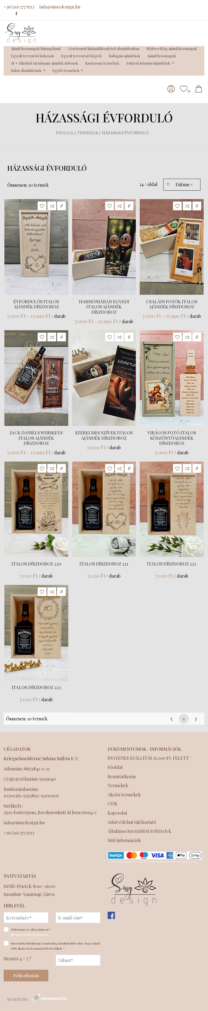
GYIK (113, 804)
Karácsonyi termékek (102, 63)
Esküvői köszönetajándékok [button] (148, 63)
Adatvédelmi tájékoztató (132, 822)
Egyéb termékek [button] (66, 70)
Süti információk (124, 840)
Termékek (88, 132)
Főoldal (65, 132)
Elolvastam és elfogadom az (29, 931)
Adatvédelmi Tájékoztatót (29, 934)
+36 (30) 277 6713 (19, 7)
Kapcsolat (117, 813)
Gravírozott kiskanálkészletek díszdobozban (103, 48)
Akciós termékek (124, 795)
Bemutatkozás (122, 776)
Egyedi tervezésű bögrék (81, 55)
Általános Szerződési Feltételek (140, 831)
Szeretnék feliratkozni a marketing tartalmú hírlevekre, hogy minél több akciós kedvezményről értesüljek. (52, 945)
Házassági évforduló (125, 132)
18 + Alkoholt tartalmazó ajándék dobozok (44, 63)
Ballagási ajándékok (124, 55)
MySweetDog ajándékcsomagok (172, 48)
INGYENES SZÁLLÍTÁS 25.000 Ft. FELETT (148, 758)
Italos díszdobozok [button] (26, 70)
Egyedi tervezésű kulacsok (32, 55)
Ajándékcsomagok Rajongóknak (36, 48)
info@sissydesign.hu (59, 7)
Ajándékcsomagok (161, 55)
